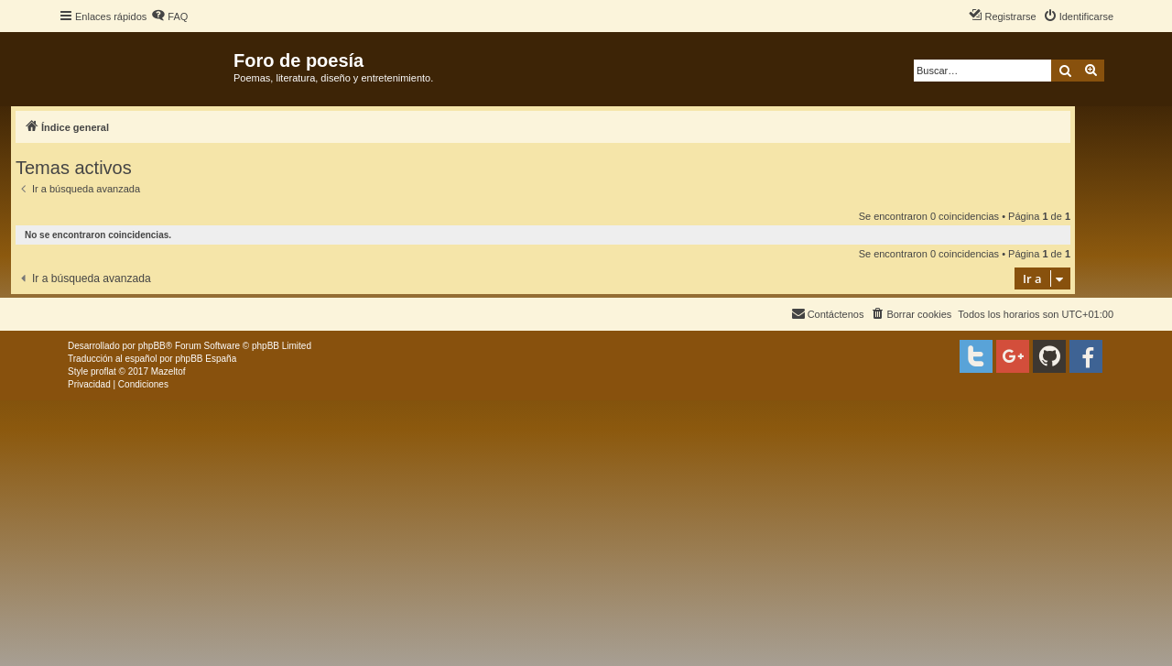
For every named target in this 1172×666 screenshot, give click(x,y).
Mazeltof (168, 371)
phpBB (152, 346)
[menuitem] (169, 16)
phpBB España (205, 359)
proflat (103, 371)
